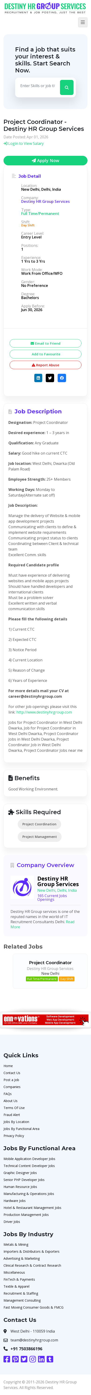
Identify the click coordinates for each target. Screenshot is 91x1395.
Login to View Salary (24, 143)
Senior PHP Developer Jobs (24, 1179)
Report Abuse (45, 365)
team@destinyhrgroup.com (34, 1340)
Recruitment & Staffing (21, 1293)
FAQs (8, 1094)
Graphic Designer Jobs (20, 1172)
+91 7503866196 (26, 1348)
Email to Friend (45, 343)
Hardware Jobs (15, 1200)
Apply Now (45, 160)
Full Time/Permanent (41, 979)
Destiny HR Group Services (45, 201)
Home (8, 1066)
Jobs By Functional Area (21, 1128)
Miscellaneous (14, 1272)
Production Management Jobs (26, 1214)
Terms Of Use (14, 1108)
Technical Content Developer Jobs (29, 1166)
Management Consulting (22, 1300)
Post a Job (11, 1080)
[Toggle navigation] (83, 22)
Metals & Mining (16, 1244)
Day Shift (66, 979)
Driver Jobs (12, 1221)
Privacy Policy (14, 1135)
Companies (12, 1087)
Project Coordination (39, 824)
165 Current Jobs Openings (52, 897)
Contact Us (12, 1073)
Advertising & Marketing (22, 1258)
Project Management (39, 836)
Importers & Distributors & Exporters (32, 1251)
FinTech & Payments (19, 1279)
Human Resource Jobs (20, 1186)
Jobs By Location (16, 1121)
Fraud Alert (12, 1115)
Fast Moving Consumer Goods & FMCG (33, 1307)
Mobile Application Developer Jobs (29, 1159)
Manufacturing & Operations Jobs (29, 1193)
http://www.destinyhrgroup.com (44, 712)
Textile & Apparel (16, 1286)
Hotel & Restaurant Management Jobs (32, 1207)
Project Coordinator (50, 962)
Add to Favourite (45, 354)
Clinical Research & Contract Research (32, 1265)
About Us (11, 1101)
